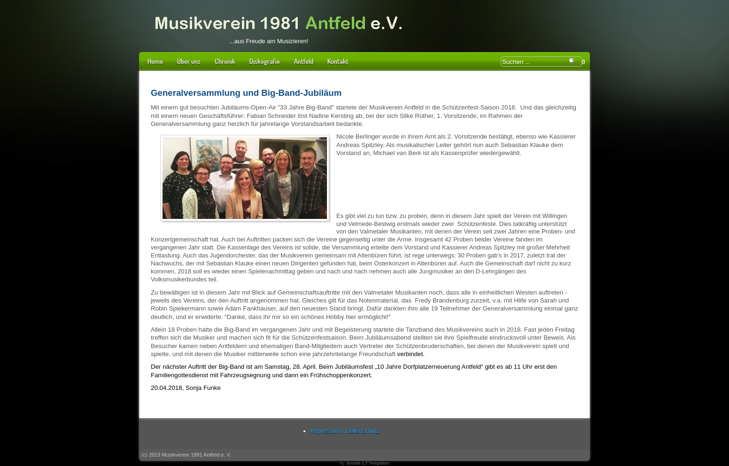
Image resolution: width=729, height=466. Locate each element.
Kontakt (338, 61)
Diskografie (264, 61)
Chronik (225, 61)
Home (155, 61)
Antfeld (303, 61)
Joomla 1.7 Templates (367, 463)
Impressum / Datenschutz (345, 431)
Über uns (189, 61)
